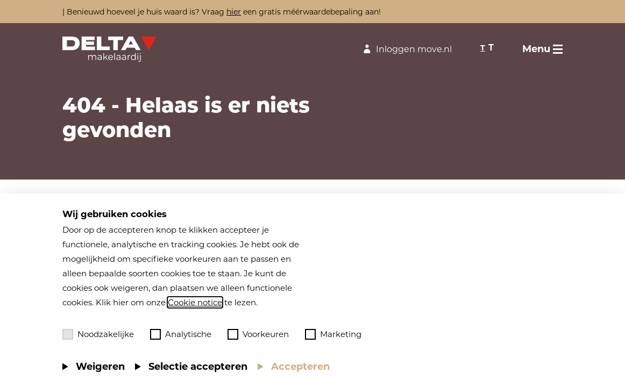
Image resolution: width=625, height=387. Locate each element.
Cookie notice (195, 302)
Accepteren (300, 366)
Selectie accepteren (197, 366)
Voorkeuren (258, 334)
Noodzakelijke (98, 334)
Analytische (180, 334)
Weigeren (100, 366)
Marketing (333, 334)
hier (233, 12)
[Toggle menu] (542, 49)
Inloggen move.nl (406, 49)
